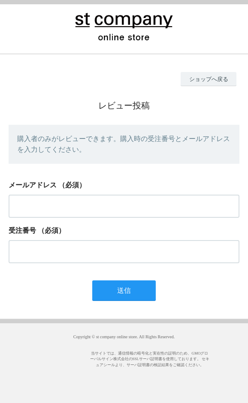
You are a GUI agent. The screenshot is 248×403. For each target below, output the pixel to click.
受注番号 (22, 230)
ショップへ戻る (208, 79)
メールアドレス (33, 185)
